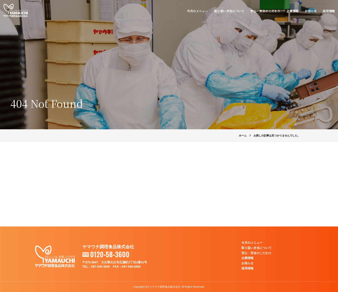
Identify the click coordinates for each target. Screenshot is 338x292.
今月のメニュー (197, 11)
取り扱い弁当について (229, 11)
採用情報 (328, 11)
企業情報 (292, 11)
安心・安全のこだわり (265, 11)
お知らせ (310, 11)
